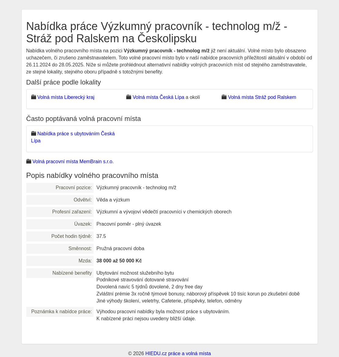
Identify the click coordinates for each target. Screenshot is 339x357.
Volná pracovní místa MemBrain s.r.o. (73, 161)
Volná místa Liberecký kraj (65, 97)
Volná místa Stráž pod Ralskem (262, 97)
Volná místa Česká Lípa (158, 97)
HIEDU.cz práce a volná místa (178, 353)
